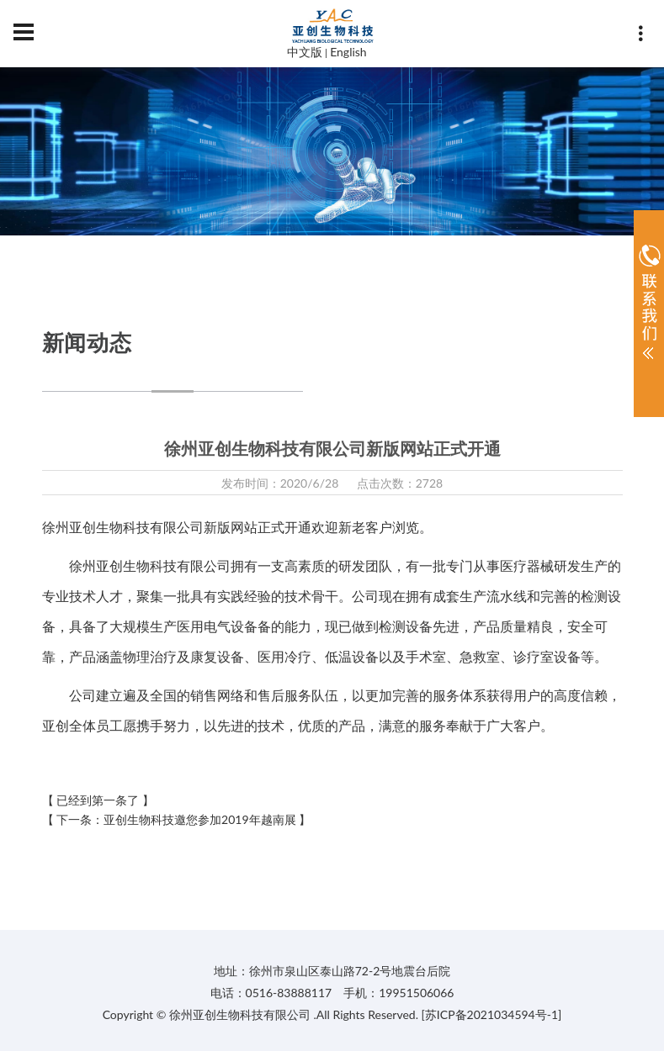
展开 (649, 306)
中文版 (304, 52)
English (348, 52)
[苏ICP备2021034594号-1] (492, 1014)
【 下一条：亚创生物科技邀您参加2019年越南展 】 (176, 819)
